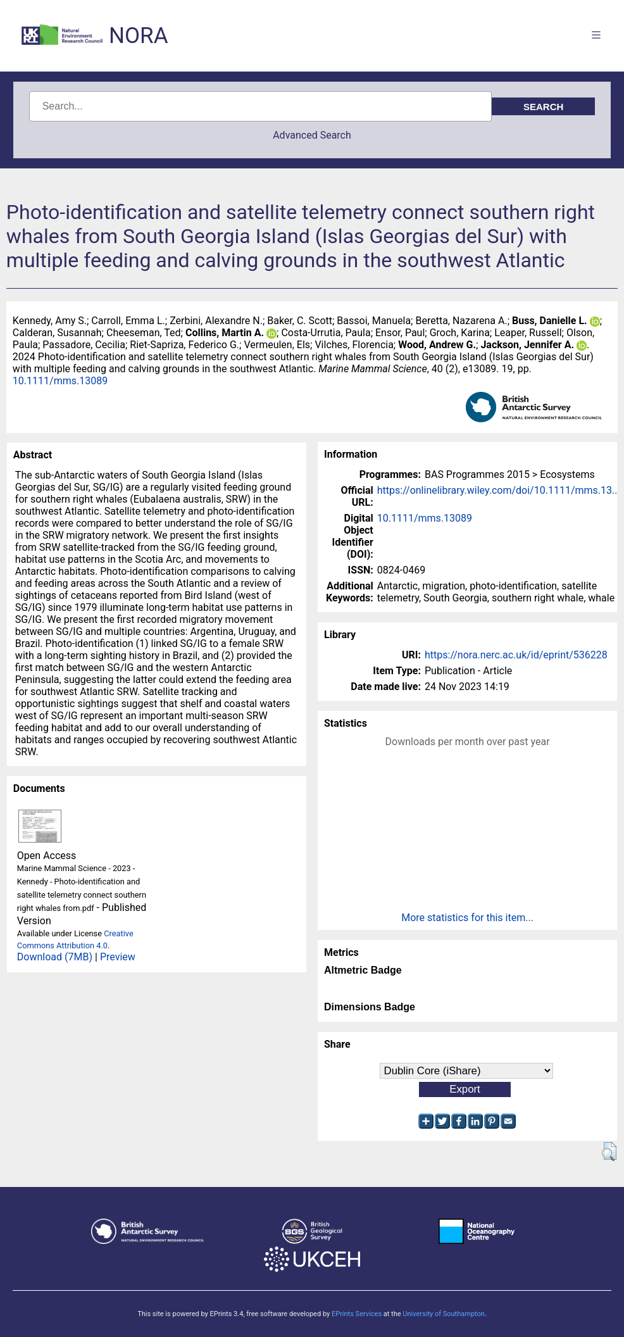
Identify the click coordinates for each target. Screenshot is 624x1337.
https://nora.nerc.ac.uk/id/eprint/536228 (516, 655)
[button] (609, 1151)
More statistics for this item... (467, 918)
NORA (138, 36)
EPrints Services (357, 1314)
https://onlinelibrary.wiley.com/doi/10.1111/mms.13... (498, 490)
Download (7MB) (54, 957)
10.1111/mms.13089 (60, 381)
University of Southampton (443, 1314)
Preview (117, 957)
